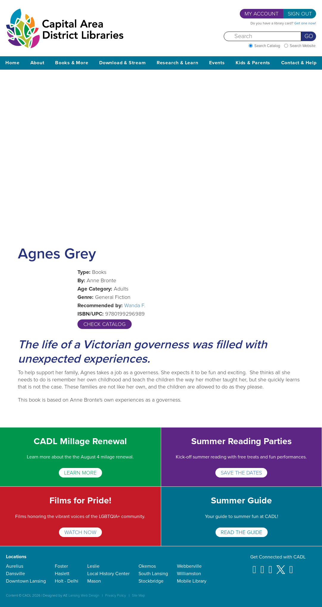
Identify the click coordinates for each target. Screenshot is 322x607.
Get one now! (305, 23)
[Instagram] (263, 566)
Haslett (62, 574)
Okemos (147, 566)
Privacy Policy (115, 595)
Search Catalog (267, 45)
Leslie (93, 566)
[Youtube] (291, 566)
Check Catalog (104, 324)
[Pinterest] (270, 566)
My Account (262, 13)
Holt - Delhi (66, 581)
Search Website (302, 45)
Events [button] (217, 63)
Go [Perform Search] (308, 36)
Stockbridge (151, 581)
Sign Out (300, 13)
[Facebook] (254, 566)
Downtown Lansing (26, 581)
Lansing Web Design (84, 595)
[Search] (262, 36)
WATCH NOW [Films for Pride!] (80, 532)
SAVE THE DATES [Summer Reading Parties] (241, 472)
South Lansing (153, 574)
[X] (280, 566)
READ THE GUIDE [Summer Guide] (241, 532)
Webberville (189, 566)
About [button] (37, 63)
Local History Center (108, 574)
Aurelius (14, 566)
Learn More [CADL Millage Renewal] (80, 472)
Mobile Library (191, 581)
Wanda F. (134, 305)
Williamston (189, 574)
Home (12, 63)
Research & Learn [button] (177, 63)
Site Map (138, 595)
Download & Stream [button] (122, 63)
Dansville (15, 574)
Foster (61, 566)
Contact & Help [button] (299, 63)
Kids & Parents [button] (253, 63)
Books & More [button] (71, 63)
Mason (94, 581)
